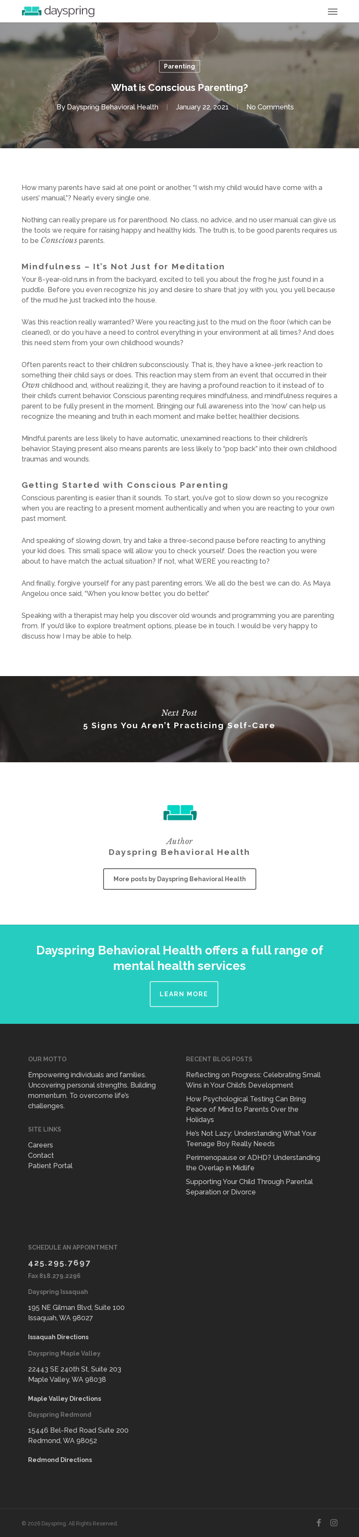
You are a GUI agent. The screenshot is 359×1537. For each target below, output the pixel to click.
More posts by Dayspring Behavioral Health (179, 879)
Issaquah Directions (58, 1337)
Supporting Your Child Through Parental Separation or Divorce (249, 1187)
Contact (41, 1155)
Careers (40, 1145)
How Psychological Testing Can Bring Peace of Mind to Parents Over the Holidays (246, 1109)
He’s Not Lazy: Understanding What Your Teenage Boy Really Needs (251, 1138)
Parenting (179, 66)
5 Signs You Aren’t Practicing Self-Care (179, 719)
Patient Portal (50, 1166)
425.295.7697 (59, 1262)
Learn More (184, 994)
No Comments (270, 107)
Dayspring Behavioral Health (112, 107)
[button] (332, 11)
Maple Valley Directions (64, 1398)
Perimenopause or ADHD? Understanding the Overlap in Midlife (253, 1163)
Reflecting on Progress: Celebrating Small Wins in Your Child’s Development (253, 1080)
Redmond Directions (60, 1459)
